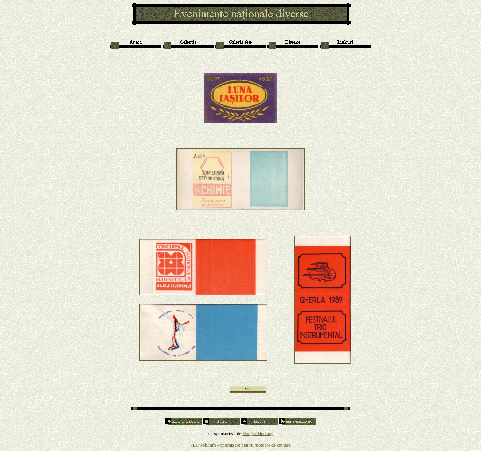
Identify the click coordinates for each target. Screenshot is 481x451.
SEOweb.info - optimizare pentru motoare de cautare (240, 445)
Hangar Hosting (257, 433)
